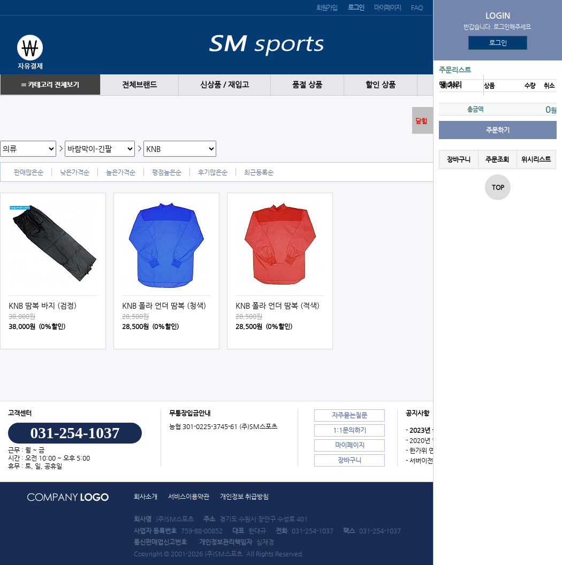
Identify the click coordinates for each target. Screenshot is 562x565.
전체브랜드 (139, 85)
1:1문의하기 (349, 430)
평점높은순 (166, 172)
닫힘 (421, 121)
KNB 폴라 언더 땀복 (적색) (278, 305)
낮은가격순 (74, 172)
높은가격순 (120, 172)
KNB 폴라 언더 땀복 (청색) (164, 305)
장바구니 (458, 159)
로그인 (498, 43)
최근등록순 (259, 172)
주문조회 (497, 159)
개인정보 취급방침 (244, 496)
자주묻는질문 (349, 415)
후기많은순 (212, 172)
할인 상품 (381, 85)
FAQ (416, 7)
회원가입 (326, 7)
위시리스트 (536, 159)
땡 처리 (450, 85)
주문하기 (498, 130)
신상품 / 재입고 (224, 85)
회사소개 (145, 496)
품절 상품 (307, 85)
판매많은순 (28, 172)
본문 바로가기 (0, 0)
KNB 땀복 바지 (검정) (43, 305)
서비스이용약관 (188, 496)
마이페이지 (387, 7)
